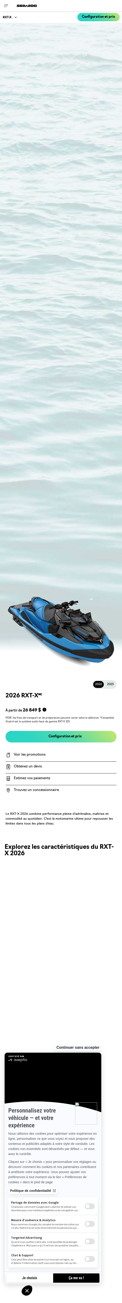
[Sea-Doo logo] (26, 5)
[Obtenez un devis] (61, 767)
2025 (110, 684)
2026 (98, 684)
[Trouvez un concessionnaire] (61, 790)
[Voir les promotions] (61, 755)
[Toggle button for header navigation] (6, 5)
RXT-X (7, 17)
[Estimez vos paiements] (61, 778)
